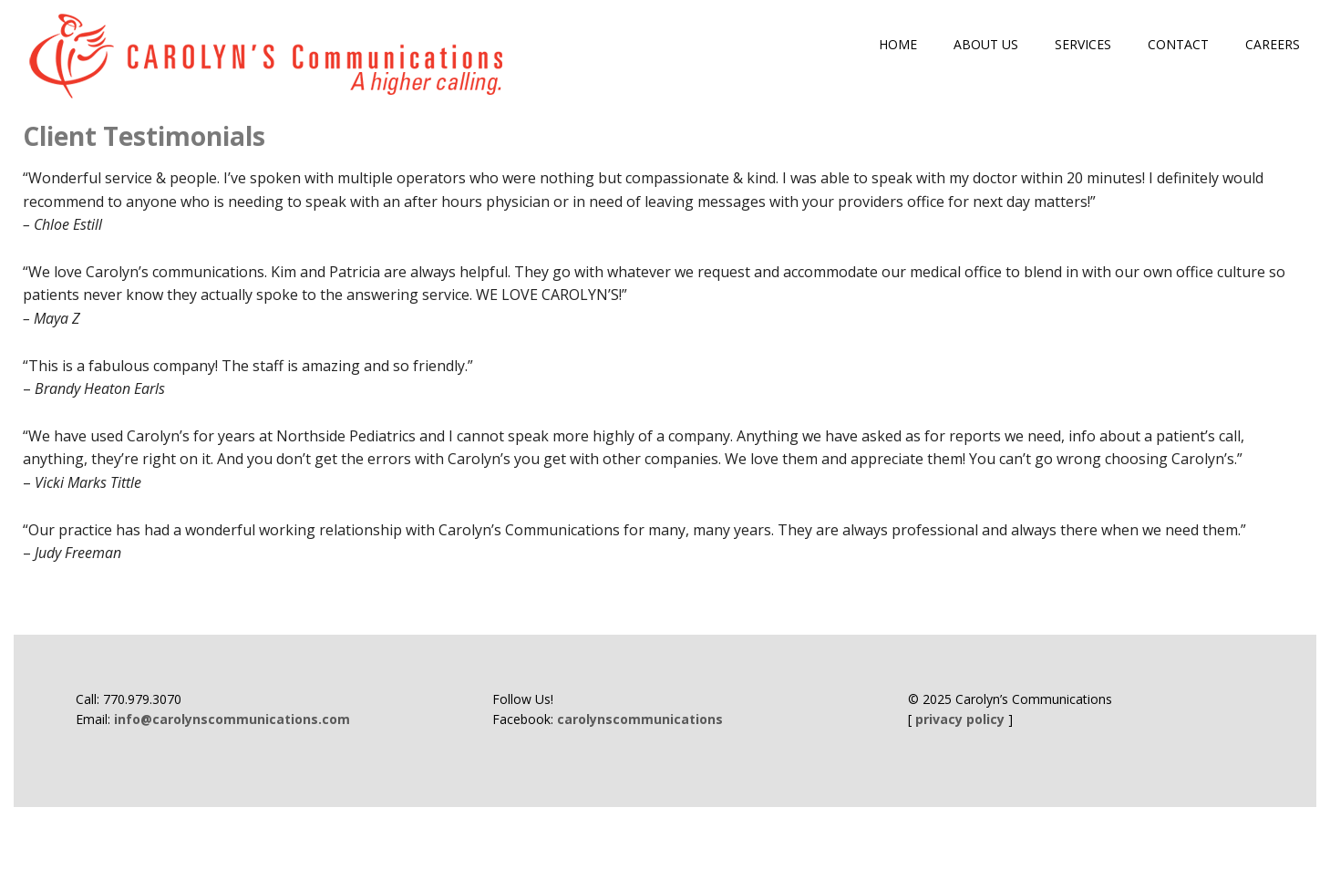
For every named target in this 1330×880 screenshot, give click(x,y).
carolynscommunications (640, 719)
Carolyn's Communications (269, 57)
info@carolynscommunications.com (232, 719)
